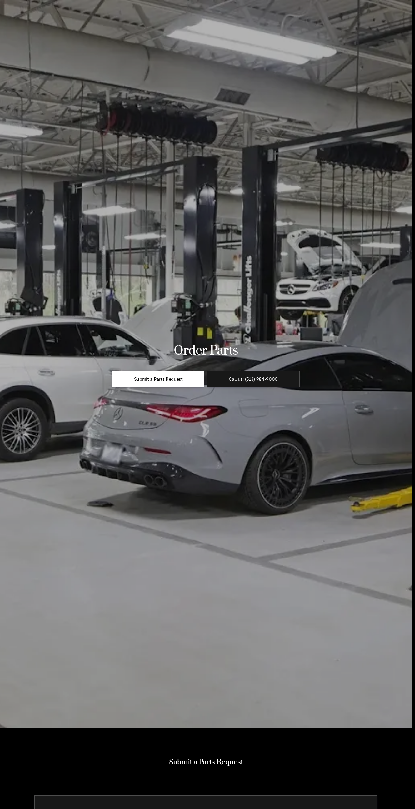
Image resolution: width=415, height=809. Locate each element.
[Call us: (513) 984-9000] (253, 410)
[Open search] (340, 21)
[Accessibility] (16, 5)
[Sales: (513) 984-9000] (328, 5)
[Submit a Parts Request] (158, 410)
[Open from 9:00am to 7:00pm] (381, 5)
